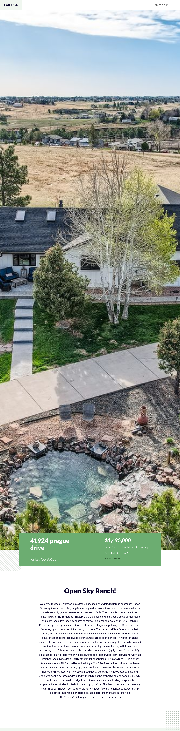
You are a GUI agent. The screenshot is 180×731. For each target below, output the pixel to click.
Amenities (107, 5)
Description (87, 5)
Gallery (124, 5)
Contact (171, 5)
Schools (154, 5)
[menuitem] (87, 5)
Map (139, 5)
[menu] (101, 5)
